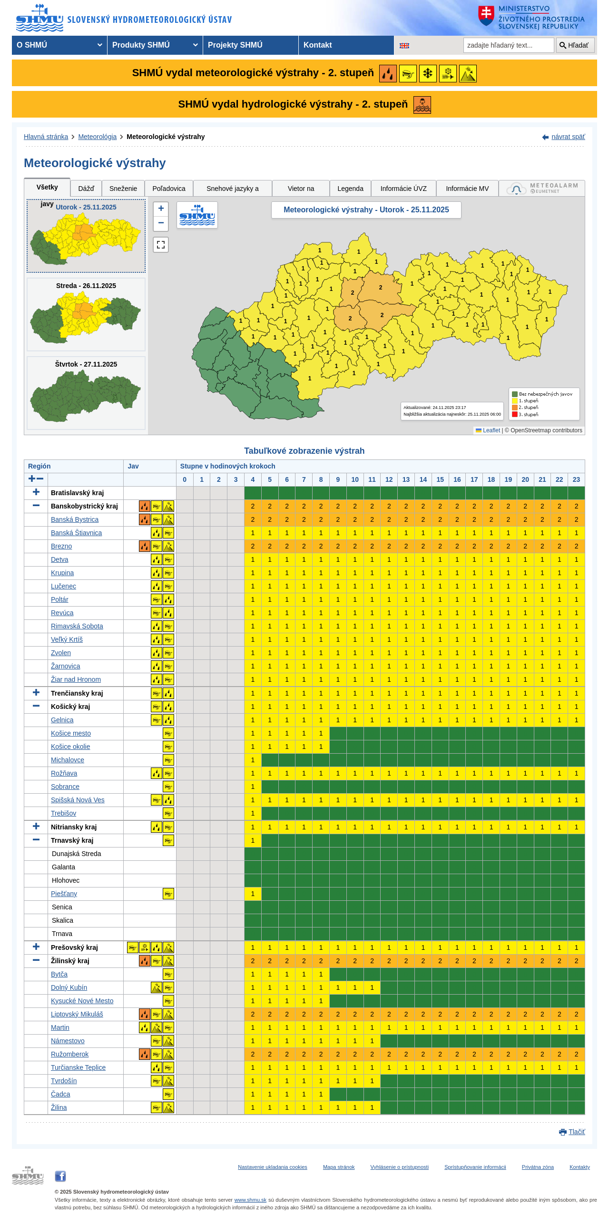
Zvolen (61, 653)
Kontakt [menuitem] (318, 45)
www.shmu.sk (250, 1200)
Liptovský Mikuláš (77, 1014)
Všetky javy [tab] (47, 190)
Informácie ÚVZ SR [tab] (404, 191)
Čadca (60, 1094)
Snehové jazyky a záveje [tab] (232, 191)
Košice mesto (71, 733)
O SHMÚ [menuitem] (32, 45)
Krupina (62, 573)
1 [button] (253, 337)
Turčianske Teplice (78, 1067)
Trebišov (63, 813)
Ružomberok (69, 1054)
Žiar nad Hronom (76, 679)
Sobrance (65, 786)
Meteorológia (97, 136)
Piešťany (64, 893)
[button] (161, 209)
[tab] (542, 188)
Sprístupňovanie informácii (475, 1167)
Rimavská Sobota (77, 626)
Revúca (62, 613)
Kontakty (580, 1167)
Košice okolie (70, 746)
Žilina (59, 1107)
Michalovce (67, 760)
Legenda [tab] (350, 188)
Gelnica (62, 720)
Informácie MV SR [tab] (467, 191)
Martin (60, 1027)
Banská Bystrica (74, 519)
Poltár (60, 599)
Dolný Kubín (69, 987)
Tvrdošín (64, 1081)
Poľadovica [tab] (168, 188)
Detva (60, 559)
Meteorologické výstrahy (166, 136)
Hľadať (578, 45)
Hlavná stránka (46, 136)
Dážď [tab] (86, 188)
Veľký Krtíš (67, 639)
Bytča (59, 974)
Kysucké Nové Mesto (82, 1001)
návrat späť (568, 136)
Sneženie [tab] (123, 188)
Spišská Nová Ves (78, 800)
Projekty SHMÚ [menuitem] (235, 45)
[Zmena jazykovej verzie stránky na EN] (404, 45)
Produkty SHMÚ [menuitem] (141, 45)
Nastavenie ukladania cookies (272, 1167)
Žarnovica (65, 666)
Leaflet (488, 430)
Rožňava (64, 773)
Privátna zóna (538, 1167)
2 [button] (381, 288)
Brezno (61, 546)
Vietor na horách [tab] (301, 191)
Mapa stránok (339, 1167)
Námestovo (68, 1041)
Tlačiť (577, 1132)
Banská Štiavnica (76, 533)
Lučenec (63, 586)
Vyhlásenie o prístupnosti (400, 1167)
